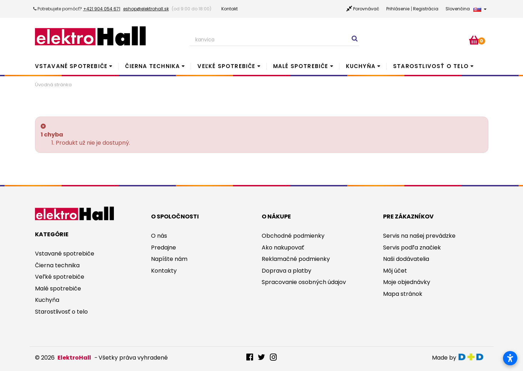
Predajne (163, 247)
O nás (159, 236)
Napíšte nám (169, 259)
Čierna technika (152, 66)
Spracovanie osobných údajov (304, 282)
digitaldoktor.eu (473, 357)
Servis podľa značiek (412, 247)
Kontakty (164, 271)
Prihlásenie (397, 9)
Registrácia (425, 9)
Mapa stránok (402, 294)
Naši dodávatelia (406, 259)
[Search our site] (274, 40)
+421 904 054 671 (101, 9)
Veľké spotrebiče (226, 66)
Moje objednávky (406, 282)
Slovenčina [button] (466, 9)
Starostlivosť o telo (431, 66)
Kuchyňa (361, 66)
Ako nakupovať (283, 247)
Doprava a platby (286, 271)
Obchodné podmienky (293, 236)
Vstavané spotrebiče (71, 66)
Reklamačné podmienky (296, 259)
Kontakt (229, 9)
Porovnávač (366, 9)
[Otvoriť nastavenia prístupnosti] (510, 358)
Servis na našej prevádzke (419, 236)
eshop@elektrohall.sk (146, 9)
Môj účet (395, 271)
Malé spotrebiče (300, 66)
